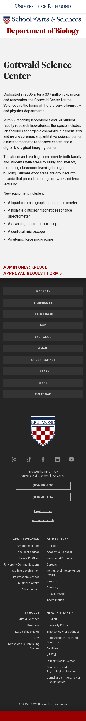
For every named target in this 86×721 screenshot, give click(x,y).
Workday (43, 291)
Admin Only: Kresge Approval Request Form (31, 270)
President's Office (28, 552)
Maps (43, 382)
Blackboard (43, 314)
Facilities (52, 648)
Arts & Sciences (29, 619)
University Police (57, 625)
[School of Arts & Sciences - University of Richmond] (43, 21)
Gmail (43, 348)
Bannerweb (43, 302)
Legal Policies (43, 511)
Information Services (26, 577)
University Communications (21, 564)
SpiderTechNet (43, 360)
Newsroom (54, 581)
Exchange (43, 337)
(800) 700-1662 (43, 497)
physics (16, 111)
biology (55, 105)
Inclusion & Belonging (60, 558)
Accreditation (55, 600)
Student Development (25, 570)
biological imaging (30, 147)
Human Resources (27, 545)
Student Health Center (61, 661)
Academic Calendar (59, 552)
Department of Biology (43, 30)
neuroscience (22, 136)
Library (42, 371)
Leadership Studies (27, 631)
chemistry (72, 105)
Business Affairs (28, 583)
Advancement (30, 589)
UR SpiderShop (56, 594)
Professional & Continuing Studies (23, 646)
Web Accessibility (43, 520)
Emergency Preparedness (63, 631)
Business (33, 625)
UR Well (52, 654)
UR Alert (52, 619)
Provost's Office (29, 558)
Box (43, 325)
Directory (52, 587)
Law (36, 637)
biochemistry (70, 131)
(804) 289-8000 (43, 485)
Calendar (43, 394)
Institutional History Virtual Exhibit (63, 573)
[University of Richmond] (43, 6)
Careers (52, 564)
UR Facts (52, 545)
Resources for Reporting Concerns (62, 640)
